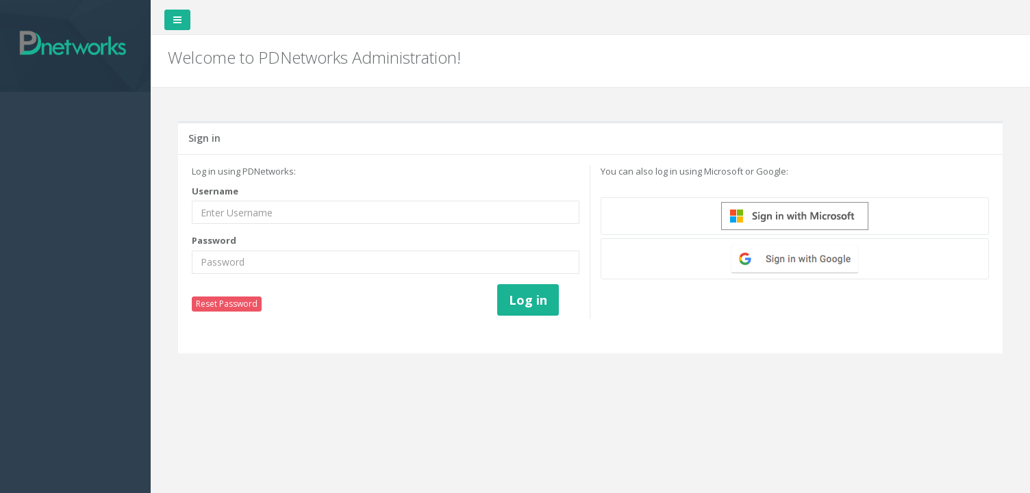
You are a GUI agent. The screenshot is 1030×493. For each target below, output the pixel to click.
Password (214, 240)
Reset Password (227, 303)
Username (215, 191)
